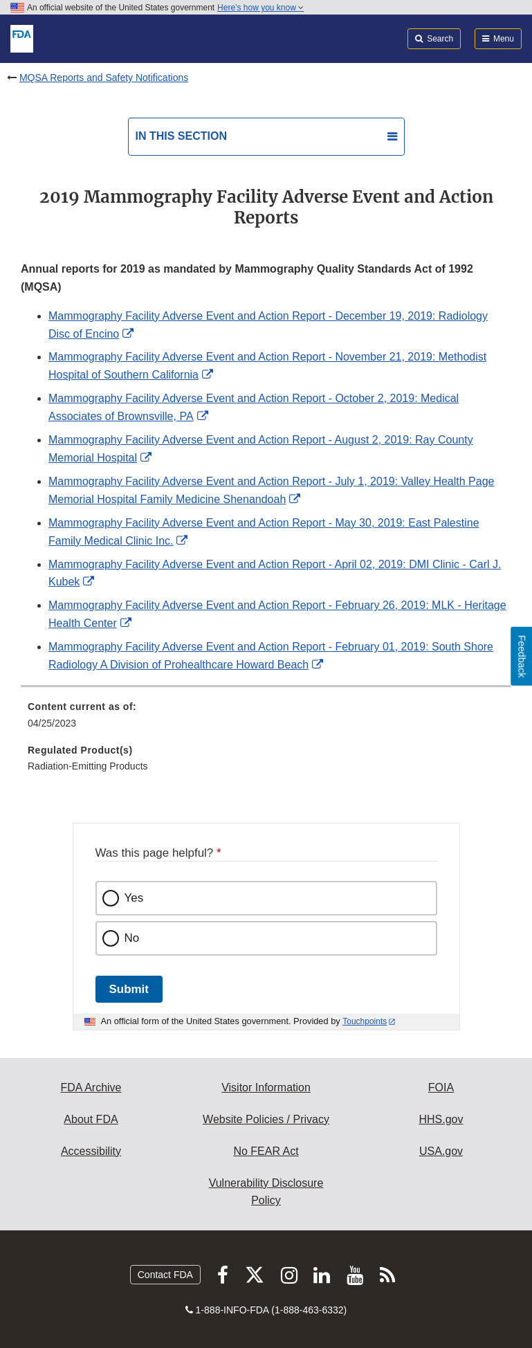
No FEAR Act (265, 1151)
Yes (134, 897)
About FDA (91, 1119)
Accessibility (91, 1151)
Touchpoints (364, 1021)
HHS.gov (441, 1119)
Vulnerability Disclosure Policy (266, 1192)
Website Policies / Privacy (266, 1119)
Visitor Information (266, 1087)
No (132, 938)
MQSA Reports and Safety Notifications (103, 77)
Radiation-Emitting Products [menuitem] (88, 766)
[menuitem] (266, 720)
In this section (181, 136)
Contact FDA (165, 1274)
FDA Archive (90, 1087)
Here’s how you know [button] (260, 7)
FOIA (441, 1087)
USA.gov (441, 1151)
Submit (129, 989)
